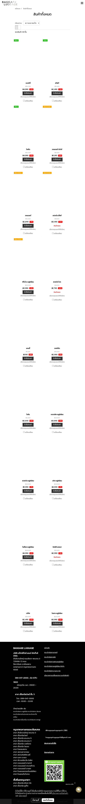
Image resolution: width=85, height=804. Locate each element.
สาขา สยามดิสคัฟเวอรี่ (21, 754)
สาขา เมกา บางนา (20, 757)
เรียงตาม (19, 23)
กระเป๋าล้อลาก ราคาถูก (33, 720)
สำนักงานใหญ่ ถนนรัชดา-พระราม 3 (26, 658)
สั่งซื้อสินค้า (28, 93)
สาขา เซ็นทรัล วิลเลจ (21, 746)
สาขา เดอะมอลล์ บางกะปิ (22, 763)
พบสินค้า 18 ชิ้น (21, 32)
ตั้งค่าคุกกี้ (36, 800)
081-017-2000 (21, 677)
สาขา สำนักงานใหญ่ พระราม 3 (24, 732)
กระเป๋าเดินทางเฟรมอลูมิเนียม (53, 662)
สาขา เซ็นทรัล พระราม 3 (22, 741)
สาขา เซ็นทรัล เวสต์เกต (22, 743)
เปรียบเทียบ (29, 101)
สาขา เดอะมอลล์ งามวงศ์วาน (24, 765)
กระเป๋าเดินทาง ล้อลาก (34, 711)
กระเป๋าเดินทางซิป (50, 657)
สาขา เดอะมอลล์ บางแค (22, 768)
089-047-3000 (27, 698)
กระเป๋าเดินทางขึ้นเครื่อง (20, 720)
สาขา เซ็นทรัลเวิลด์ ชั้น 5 (25, 694)
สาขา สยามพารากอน (21, 752)
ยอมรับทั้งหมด (48, 800)
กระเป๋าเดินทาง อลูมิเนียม (20, 711)
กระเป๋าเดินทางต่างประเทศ (21, 714)
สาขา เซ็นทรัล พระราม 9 (22, 738)
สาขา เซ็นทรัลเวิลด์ (20, 735)
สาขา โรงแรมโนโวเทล (21, 774)
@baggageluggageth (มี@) (56, 730)
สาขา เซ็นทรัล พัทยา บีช (22, 783)
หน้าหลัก (47, 648)
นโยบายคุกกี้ (23, 796)
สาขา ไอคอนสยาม (20, 749)
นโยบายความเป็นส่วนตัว (60, 793)
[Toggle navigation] (82, 3)
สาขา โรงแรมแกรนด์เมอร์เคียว (24, 771)
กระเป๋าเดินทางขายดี (50, 652)
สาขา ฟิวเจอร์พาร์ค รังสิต (22, 760)
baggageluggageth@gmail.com (58, 737)
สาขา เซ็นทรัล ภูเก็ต (20, 785)
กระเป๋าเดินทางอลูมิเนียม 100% (54, 666)
